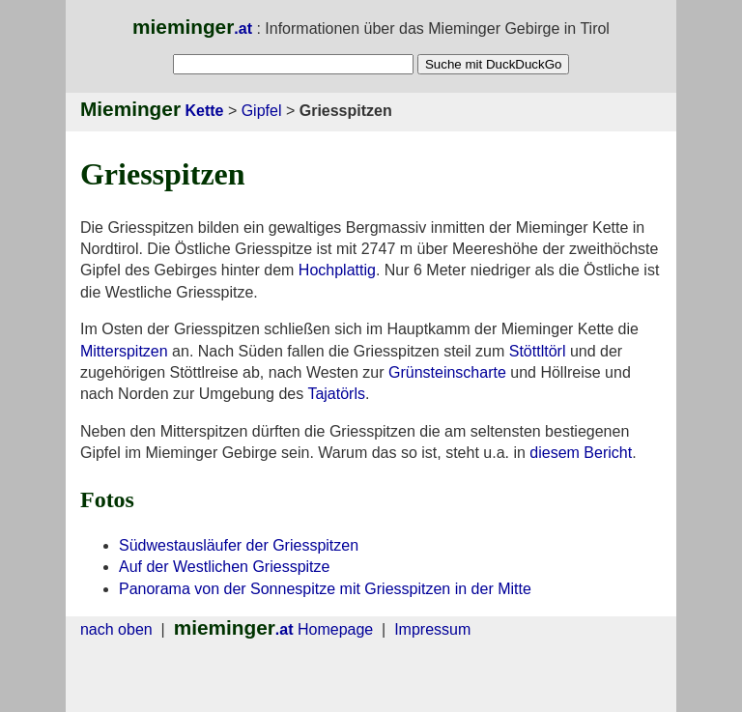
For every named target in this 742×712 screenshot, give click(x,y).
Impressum (432, 629)
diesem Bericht (580, 452)
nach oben (116, 629)
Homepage (274, 629)
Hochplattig (337, 270)
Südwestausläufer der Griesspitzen (238, 545)
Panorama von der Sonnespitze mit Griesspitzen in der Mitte (325, 589)
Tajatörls (336, 393)
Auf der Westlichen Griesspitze (224, 566)
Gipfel (262, 110)
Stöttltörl (537, 351)
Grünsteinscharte (447, 372)
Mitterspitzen (124, 351)
